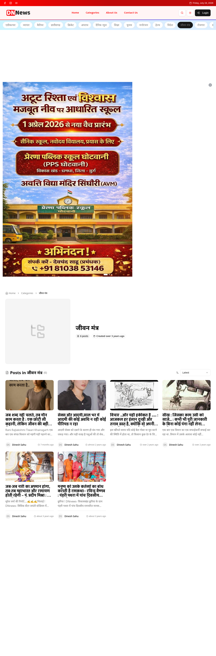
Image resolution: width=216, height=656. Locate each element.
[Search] (182, 12)
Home (75, 12)
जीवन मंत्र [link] (43, 293)
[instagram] (10, 3)
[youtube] (16, 3)
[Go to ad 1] (106, 274)
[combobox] (195, 372)
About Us (111, 12)
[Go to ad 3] (111, 274)
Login (203, 12)
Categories (92, 12)
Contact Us (131, 12)
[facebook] (5, 3)
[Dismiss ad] (210, 85)
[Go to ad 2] (109, 274)
